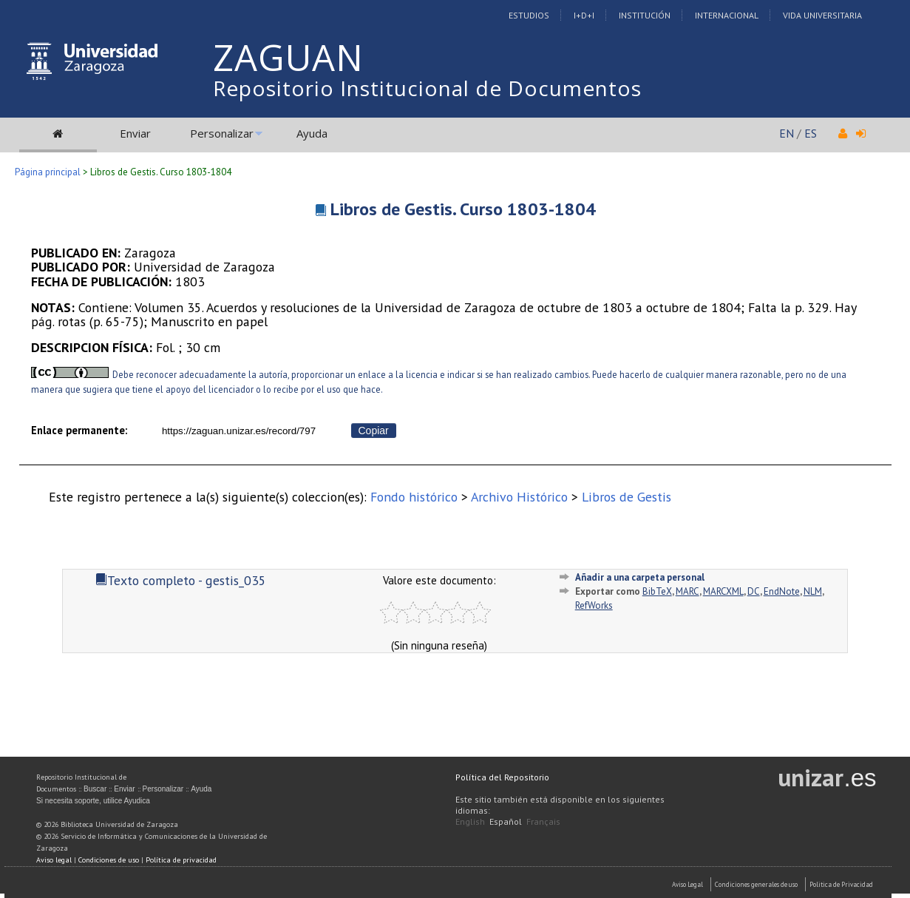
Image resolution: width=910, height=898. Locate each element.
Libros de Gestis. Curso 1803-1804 (463, 209)
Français (543, 821)
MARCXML (723, 591)
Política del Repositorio (502, 777)
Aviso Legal (687, 884)
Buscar (95, 789)
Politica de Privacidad (841, 884)
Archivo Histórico (519, 496)
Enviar (135, 133)
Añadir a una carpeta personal (639, 577)
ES (810, 133)
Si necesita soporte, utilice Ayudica (93, 801)
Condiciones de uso (108, 860)
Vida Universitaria (822, 15)
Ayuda (311, 133)
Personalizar (222, 133)
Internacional (726, 15)
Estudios (529, 15)
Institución (644, 15)
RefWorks (594, 605)
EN (786, 133)
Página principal (48, 172)
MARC (687, 591)
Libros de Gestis (626, 496)
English (470, 821)
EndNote (782, 591)
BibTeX (657, 591)
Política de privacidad (181, 860)
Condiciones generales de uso (756, 884)
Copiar (374, 430)
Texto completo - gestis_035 (180, 580)
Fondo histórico (414, 496)
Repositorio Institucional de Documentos (427, 88)
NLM (813, 591)
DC (753, 591)
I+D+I (584, 15)
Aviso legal (54, 860)
